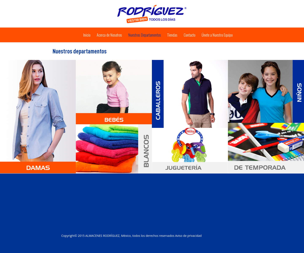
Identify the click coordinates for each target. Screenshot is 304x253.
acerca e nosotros (109, 35)
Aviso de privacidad (188, 236)
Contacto (189, 35)
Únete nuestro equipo (217, 35)
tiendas (172, 35)
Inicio (86, 35)
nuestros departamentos (144, 35)
